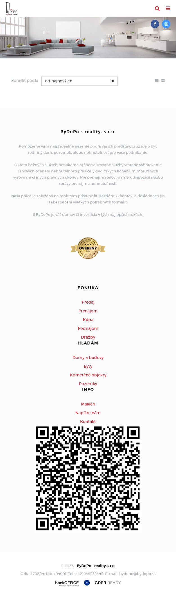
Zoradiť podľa (24, 80)
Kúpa (88, 319)
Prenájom (88, 310)
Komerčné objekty (88, 375)
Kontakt (88, 421)
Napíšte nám (88, 412)
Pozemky (88, 383)
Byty (88, 366)
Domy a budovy (88, 357)
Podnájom (88, 328)
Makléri (88, 404)
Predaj (88, 302)
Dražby (88, 337)
